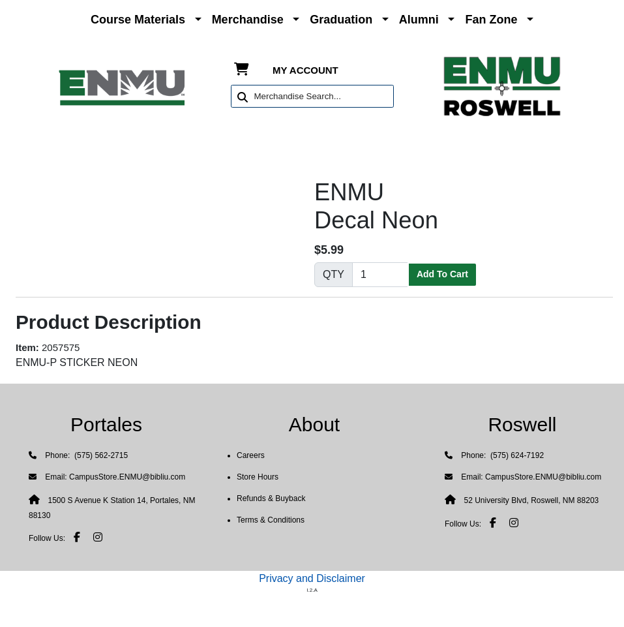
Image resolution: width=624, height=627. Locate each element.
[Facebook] (77, 537)
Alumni (419, 19)
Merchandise (248, 19)
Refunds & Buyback (271, 498)
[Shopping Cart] (241, 70)
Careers (251, 455)
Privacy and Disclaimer (312, 578)
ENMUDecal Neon (376, 206)
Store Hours (257, 477)
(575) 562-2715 (100, 455)
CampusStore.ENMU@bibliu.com (127, 477)
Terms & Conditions (271, 520)
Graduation (341, 19)
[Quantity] (380, 274)
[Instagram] (97, 537)
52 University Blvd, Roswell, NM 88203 (531, 500)
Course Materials (138, 19)
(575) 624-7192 (516, 455)
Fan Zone (491, 19)
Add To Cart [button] (442, 274)
